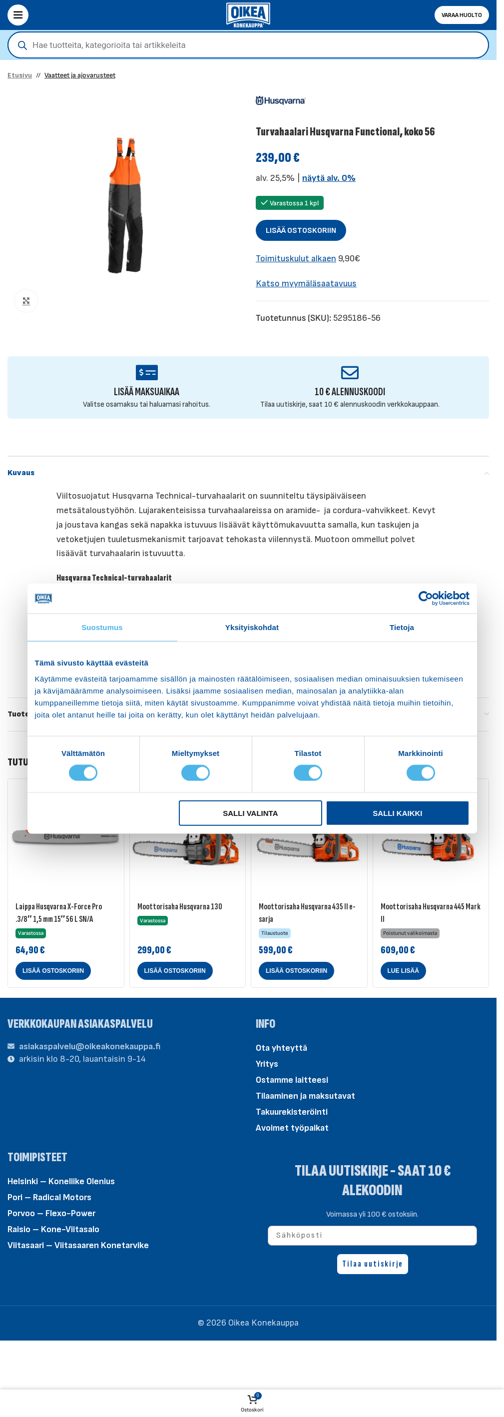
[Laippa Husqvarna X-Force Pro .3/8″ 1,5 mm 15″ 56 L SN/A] (66, 837)
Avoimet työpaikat (292, 1128)
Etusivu (19, 75)
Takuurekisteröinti (292, 1112)
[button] (53, 971)
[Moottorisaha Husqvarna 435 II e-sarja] (309, 837)
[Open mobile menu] (17, 15)
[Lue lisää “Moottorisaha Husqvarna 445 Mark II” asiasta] (403, 971)
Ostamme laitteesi (292, 1080)
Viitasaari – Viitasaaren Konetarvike (78, 1245)
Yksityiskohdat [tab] (252, 627)
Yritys (267, 1064)
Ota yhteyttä (281, 1048)
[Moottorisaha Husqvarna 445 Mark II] (431, 837)
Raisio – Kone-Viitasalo (53, 1229)
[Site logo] (248, 14)
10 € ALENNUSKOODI (350, 392)
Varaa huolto (462, 15)
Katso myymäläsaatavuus (306, 283)
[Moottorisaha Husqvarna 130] (188, 837)
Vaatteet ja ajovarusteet (79, 75)
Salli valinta (250, 812)
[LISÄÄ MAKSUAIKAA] (146, 372)
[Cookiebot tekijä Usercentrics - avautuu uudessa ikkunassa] (426, 598)
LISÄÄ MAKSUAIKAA (146, 392)
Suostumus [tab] (102, 627)
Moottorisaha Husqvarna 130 (179, 906)
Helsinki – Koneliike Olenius (61, 1181)
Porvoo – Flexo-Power (51, 1213)
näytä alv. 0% (329, 178)
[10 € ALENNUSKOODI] (350, 372)
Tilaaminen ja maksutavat (305, 1096)
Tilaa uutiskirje (372, 1264)
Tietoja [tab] (402, 627)
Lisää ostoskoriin (301, 230)
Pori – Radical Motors (49, 1197)
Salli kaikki (397, 812)
